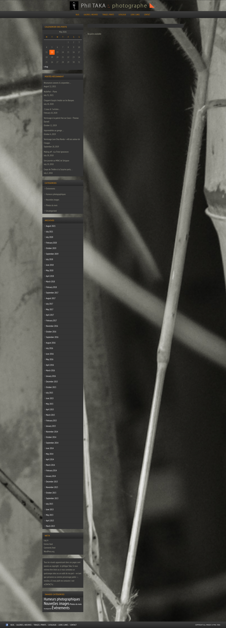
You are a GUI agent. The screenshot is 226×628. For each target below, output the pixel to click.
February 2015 (51, 420)
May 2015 (49, 403)
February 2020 (51, 242)
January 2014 (51, 476)
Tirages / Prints (108, 14)
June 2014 (50, 448)
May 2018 (49, 270)
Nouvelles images (52, 199)
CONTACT (147, 14)
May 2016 (49, 359)
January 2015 (51, 426)
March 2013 (50, 526)
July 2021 (49, 231)
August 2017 (50, 298)
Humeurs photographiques (56, 194)
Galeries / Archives (91, 14)
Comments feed (49, 547)
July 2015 (49, 392)
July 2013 (49, 503)
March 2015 (50, 415)
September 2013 (52, 498)
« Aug (46, 66)
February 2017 (51, 320)
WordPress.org (49, 551)
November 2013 (52, 487)
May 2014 (49, 453)
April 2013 (50, 520)
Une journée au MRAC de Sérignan (56, 160)
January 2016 (51, 376)
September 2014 (52, 442)
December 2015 (52, 381)
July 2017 (49, 303)
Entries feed (48, 544)
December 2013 (52, 481)
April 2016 (50, 365)
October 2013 (51, 492)
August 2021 (50, 226)
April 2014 (50, 459)
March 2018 (50, 281)
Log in (46, 540)
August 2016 (50, 342)
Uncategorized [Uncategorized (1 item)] (47, 609)
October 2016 (51, 331)
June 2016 (50, 353)
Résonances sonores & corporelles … (57, 82)
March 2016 (50, 370)
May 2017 (49, 309)
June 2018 (50, 265)
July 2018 (49, 259)
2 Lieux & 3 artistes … (52, 109)
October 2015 (51, 387)
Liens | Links (135, 14)
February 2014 (51, 470)
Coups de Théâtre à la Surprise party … (58, 169)
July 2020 (49, 237)
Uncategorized (51, 210)
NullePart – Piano (50, 91)
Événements (50, 188)
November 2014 (52, 431)
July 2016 (49, 348)
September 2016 (52, 337)
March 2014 (50, 465)
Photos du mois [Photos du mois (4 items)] (76, 604)
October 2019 (51, 248)
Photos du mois (51, 205)
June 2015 (50, 398)
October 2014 (51, 437)
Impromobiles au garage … (54, 130)
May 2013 (49, 515)
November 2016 (52, 326)
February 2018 (51, 287)
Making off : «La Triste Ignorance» (56, 151)
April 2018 (50, 276)
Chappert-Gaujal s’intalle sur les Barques (59, 100)
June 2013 (50, 509)
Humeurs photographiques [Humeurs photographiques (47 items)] (62, 599)
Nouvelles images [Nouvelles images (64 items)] (56, 603)
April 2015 (50, 409)
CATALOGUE (122, 14)
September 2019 (52, 253)
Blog (77, 14)
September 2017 (52, 292)
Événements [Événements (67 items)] (61, 607)
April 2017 (50, 314)
